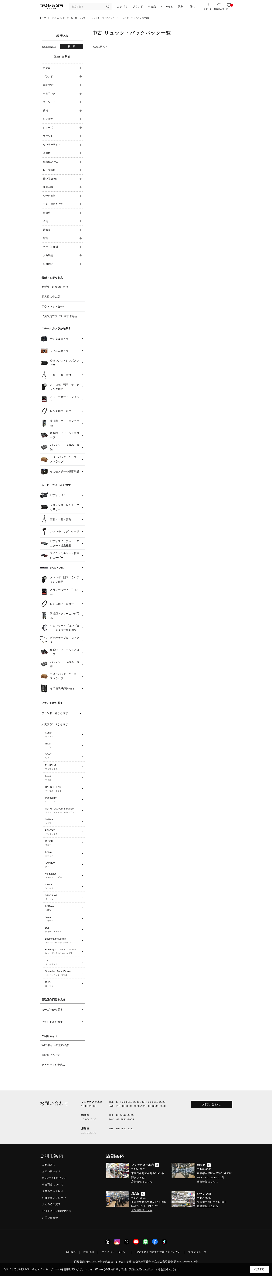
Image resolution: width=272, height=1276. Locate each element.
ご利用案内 (48, 1164)
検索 (73, 46)
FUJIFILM (63, 767)
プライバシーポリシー (115, 1252)
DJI (63, 929)
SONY (63, 756)
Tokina (63, 919)
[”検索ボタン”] (108, 6)
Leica (63, 778)
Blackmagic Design (63, 940)
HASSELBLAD (63, 789)
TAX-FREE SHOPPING (56, 1211)
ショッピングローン (54, 1197)
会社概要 (71, 1252)
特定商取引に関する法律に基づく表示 (158, 1252)
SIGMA (63, 821)
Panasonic (63, 799)
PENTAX (63, 832)
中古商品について (52, 1184)
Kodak (63, 854)
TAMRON (63, 864)
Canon (63, 734)
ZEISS (63, 886)
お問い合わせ (211, 1104)
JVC (63, 962)
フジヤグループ (197, 1252)
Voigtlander (63, 875)
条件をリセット (49, 46)
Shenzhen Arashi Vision (63, 973)
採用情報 (88, 1252)
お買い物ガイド (51, 1171)
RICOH (63, 843)
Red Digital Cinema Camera (63, 951)
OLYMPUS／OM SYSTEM (63, 810)
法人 (192, 6)
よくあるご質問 (51, 1204)
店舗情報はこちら (141, 1181)
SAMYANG (63, 897)
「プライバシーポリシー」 (142, 1269)
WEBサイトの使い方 (54, 1177)
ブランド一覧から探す (55, 713)
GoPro (63, 984)
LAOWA (63, 908)
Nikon (63, 745)
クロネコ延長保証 (52, 1191)
